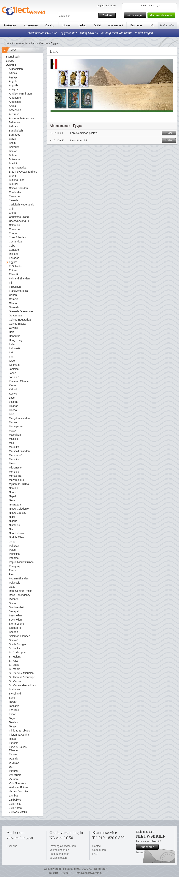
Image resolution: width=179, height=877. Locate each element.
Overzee (43, 43)
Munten (66, 25)
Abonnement (115, 25)
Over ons (12, 845)
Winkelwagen (136, 15)
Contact (96, 845)
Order (170, 133)
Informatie (110, 5)
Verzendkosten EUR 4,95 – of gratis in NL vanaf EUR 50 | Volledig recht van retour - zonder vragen (89, 33)
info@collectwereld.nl (89, 872)
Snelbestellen (167, 25)
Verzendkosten (58, 857)
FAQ (95, 853)
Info (152, 25)
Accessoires (31, 25)
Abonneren (149, 847)
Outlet (97, 25)
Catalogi (50, 25)
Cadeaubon (99, 849)
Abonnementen (20, 43)
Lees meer (141, 852)
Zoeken (108, 15)
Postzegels (10, 25)
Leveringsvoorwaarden (62, 845)
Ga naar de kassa (162, 15)
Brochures (136, 25)
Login (100, 5)
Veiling (82, 25)
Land (34, 43)
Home (6, 43)
